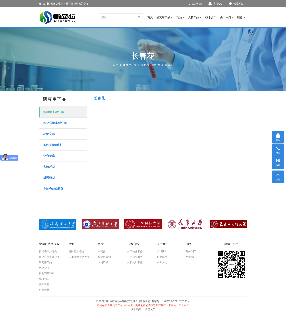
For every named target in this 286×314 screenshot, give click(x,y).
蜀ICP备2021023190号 (177, 301)
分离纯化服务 (135, 251)
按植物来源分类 (150, 64)
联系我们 (191, 251)
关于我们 (226, 17)
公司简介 (162, 251)
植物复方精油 (76, 251)
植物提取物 (104, 256)
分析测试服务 (135, 262)
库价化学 (150, 309)
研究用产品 (164, 17)
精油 (180, 17)
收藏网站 (236, 3)
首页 (150, 17)
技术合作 (210, 17)
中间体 (102, 251)
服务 (241, 17)
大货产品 (195, 17)
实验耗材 (49, 166)
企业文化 (162, 262)
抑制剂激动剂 (52, 144)
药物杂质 (49, 134)
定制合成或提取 (53, 188)
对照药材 (49, 177)
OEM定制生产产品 (79, 256)
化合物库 (49, 155)
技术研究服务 (135, 256)
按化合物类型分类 (55, 123)
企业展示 (162, 256)
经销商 (190, 256)
